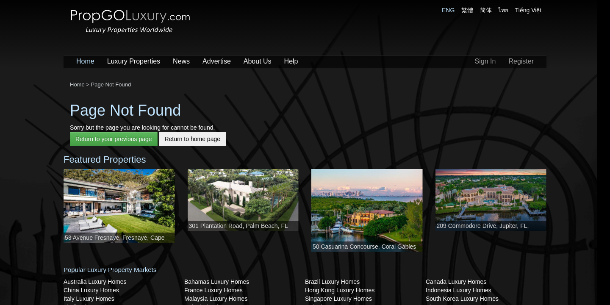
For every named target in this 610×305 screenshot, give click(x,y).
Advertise (216, 61)
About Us (258, 61)
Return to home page (192, 139)
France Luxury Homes (213, 290)
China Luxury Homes (91, 290)
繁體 (467, 10)
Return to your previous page (113, 139)
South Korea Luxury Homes (462, 298)
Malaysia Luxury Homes (215, 298)
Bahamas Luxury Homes (216, 281)
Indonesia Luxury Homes (458, 290)
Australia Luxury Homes (95, 281)
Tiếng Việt (528, 10)
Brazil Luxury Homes (332, 281)
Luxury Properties (133, 61)
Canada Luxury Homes (456, 281)
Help (291, 61)
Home (85, 61)
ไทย (503, 10)
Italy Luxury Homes (89, 298)
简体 (486, 10)
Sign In (485, 61)
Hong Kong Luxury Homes (339, 290)
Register (521, 61)
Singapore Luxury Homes (338, 298)
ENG (448, 10)
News (181, 61)
